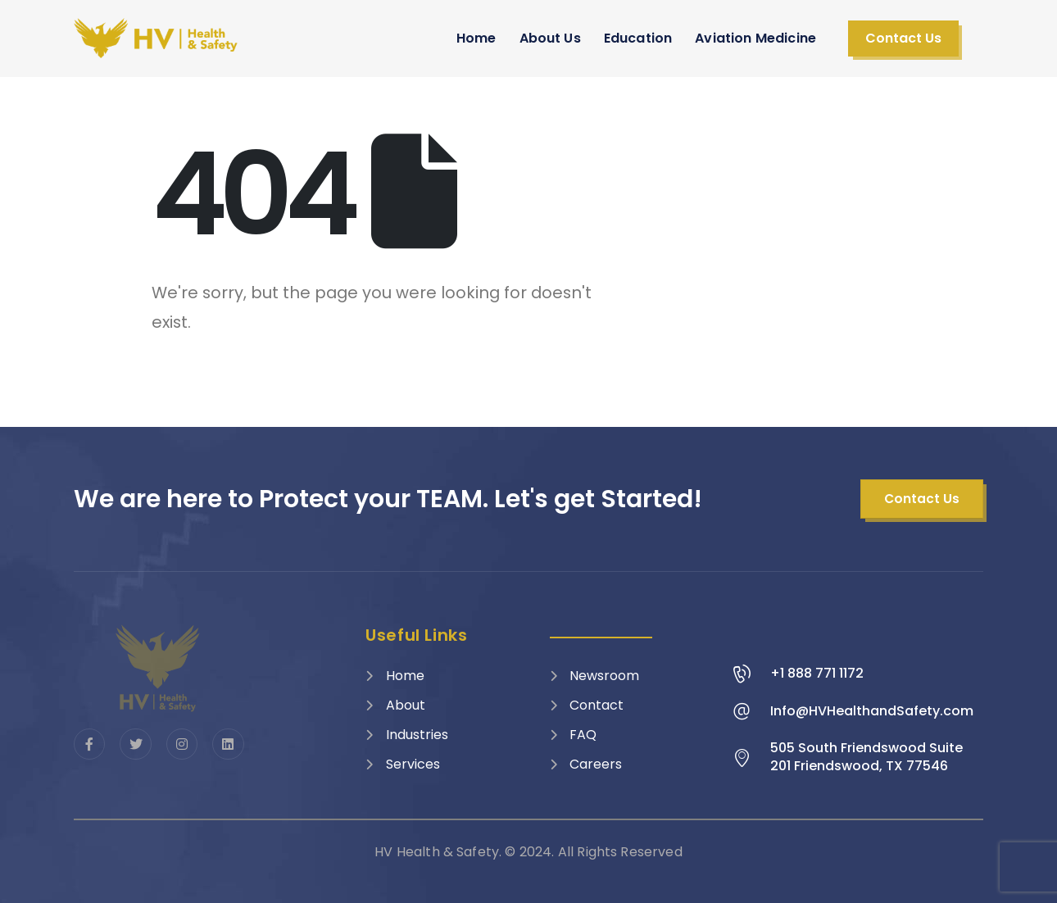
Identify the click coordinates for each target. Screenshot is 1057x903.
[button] (903, 38)
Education (638, 38)
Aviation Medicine (755, 38)
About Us (550, 38)
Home (476, 38)
